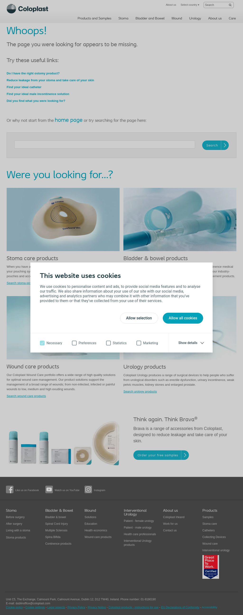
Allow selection (139, 318)
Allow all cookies (183, 318)
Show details (187, 343)
